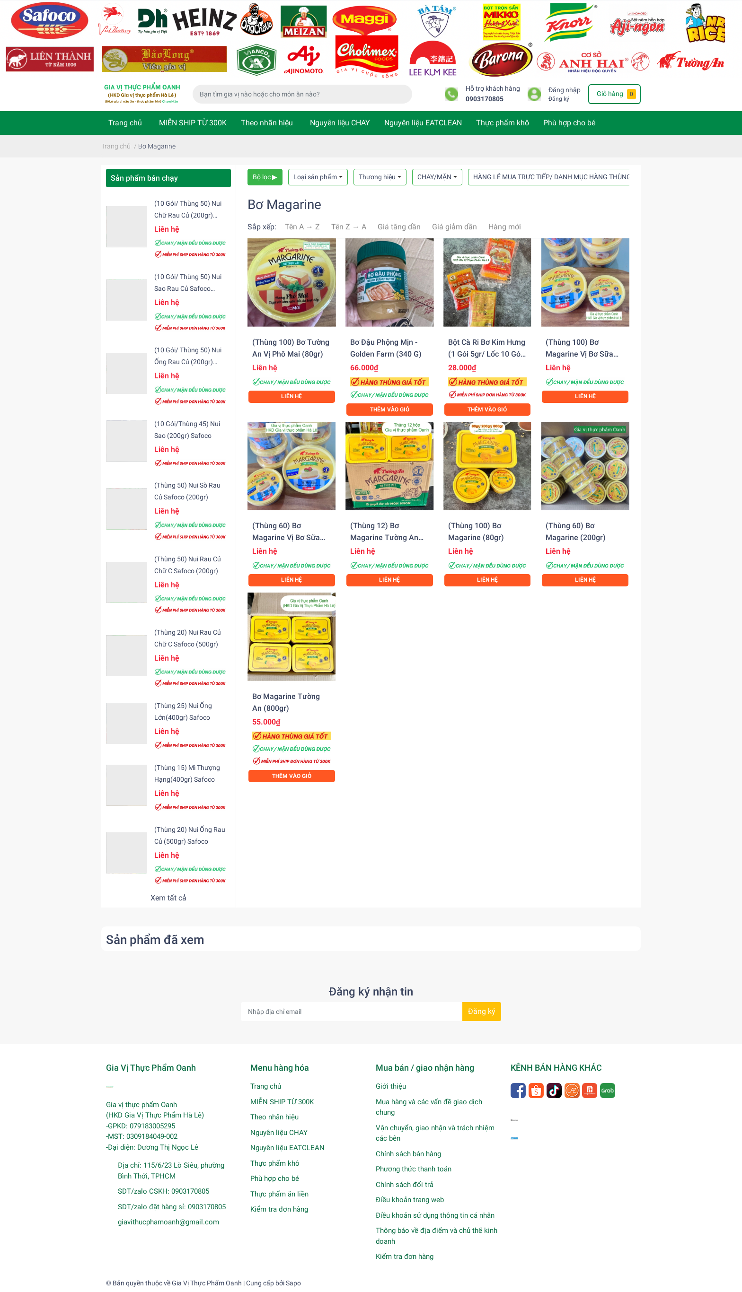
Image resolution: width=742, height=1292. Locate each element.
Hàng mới (504, 226)
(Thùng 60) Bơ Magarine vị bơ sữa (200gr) (286, 537)
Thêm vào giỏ (389, 409)
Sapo (293, 1283)
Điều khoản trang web (410, 1200)
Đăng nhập (564, 90)
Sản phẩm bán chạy (144, 178)
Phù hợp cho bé (569, 122)
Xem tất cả (168, 897)
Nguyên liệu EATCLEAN (423, 122)
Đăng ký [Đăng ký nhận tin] (481, 1011)
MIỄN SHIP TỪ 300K (193, 122)
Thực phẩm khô (502, 122)
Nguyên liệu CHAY (340, 122)
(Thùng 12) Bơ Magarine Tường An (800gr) (384, 537)
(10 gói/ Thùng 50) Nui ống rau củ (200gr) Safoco (187, 361)
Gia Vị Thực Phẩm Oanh (207, 1283)
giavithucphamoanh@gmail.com (168, 1222)
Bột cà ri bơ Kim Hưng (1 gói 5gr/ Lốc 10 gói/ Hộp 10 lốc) (486, 354)
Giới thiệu (391, 1086)
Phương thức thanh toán (413, 1169)
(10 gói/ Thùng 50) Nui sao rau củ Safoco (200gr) (187, 288)
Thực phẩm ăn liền (279, 1194)
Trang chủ (125, 122)
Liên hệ (291, 396)
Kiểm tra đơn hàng (279, 1209)
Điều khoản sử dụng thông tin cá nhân (435, 1215)
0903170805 (485, 99)
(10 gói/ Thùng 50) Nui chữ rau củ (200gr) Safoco (187, 215)
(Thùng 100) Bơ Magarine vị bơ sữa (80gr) (579, 354)
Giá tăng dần (399, 226)
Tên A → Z (302, 226)
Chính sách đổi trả (404, 1184)
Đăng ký (558, 99)
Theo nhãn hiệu (267, 122)
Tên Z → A (348, 226)
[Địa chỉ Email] (371, 1011)
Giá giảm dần (454, 226)
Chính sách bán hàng (408, 1154)
